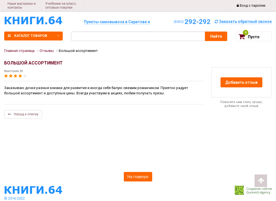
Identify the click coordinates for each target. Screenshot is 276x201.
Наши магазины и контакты (22, 5)
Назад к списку (23, 114)
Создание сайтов (259, 188)
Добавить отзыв (241, 82)
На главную (138, 176)
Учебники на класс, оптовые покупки (61, 5)
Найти (216, 36)
